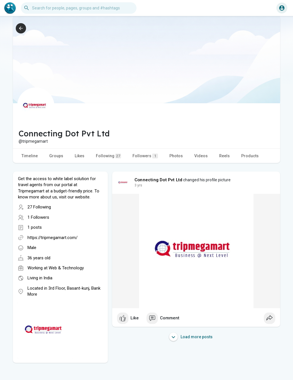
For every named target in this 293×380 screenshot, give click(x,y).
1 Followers (38, 217)
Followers (145, 156)
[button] (78, 8)
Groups (56, 156)
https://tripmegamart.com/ (52, 237)
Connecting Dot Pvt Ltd (158, 179)
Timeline (29, 156)
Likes (79, 156)
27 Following (39, 207)
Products (250, 156)
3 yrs (138, 185)
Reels (224, 156)
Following (108, 156)
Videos (201, 156)
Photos (176, 156)
